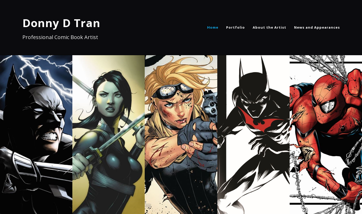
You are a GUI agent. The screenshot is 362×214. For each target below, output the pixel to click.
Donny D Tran (61, 22)
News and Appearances (317, 27)
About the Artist (269, 27)
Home (212, 27)
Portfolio (235, 27)
